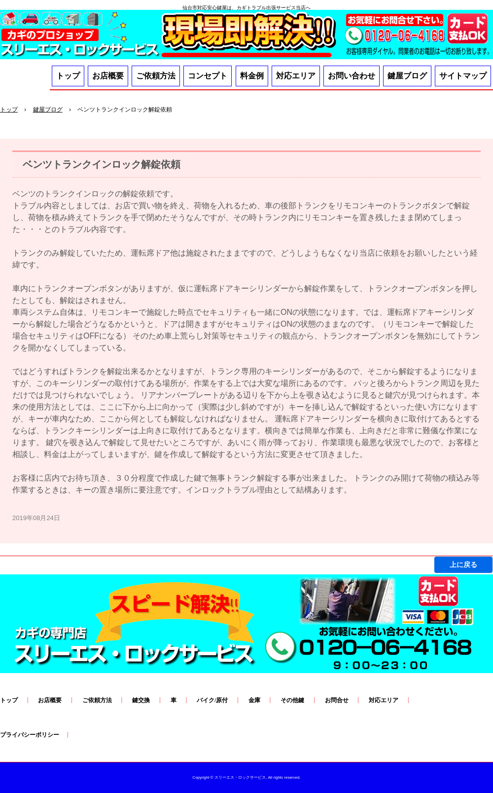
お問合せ (337, 700)
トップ (68, 76)
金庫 (254, 700)
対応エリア (296, 76)
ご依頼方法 (156, 76)
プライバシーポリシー (29, 734)
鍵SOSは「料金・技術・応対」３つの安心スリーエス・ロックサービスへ (246, 36)
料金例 (252, 76)
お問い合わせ (351, 76)
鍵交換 (141, 700)
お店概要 (108, 76)
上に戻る (463, 564)
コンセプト (207, 76)
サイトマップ (463, 76)
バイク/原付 (212, 700)
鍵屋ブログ (407, 76)
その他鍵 (292, 700)
